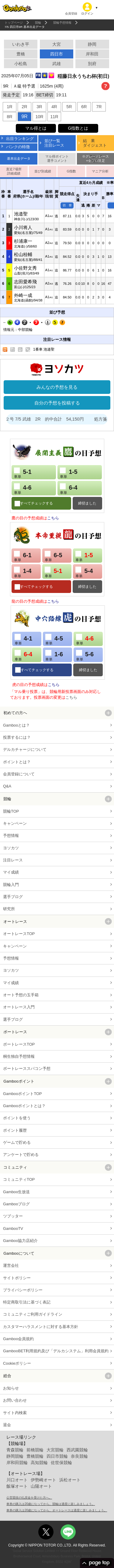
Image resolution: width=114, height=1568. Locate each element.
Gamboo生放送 (16, 1192)
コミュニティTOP (19, 1179)
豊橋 (20, 54)
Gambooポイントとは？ (24, 1106)
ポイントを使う (17, 1118)
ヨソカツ (11, 848)
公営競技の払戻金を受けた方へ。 (29, 1497)
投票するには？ (17, 737)
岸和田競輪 (17, 1462)
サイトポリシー (17, 1278)
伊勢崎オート (43, 1479)
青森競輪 (14, 1449)
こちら (53, 518)
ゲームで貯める (17, 1142)
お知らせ (11, 1388)
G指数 (71, 171)
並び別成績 (42, 171)
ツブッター (13, 1216)
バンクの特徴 (18, 147)
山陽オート (41, 1486)
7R (99, 106)
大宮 (56, 44)
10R (39, 116)
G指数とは (78, 128)
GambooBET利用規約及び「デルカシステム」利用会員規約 (56, 1351)
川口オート (17, 1479)
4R (54, 106)
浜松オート (70, 1479)
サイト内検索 (15, 1412)
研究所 (9, 909)
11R (54, 116)
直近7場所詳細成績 (13, 171)
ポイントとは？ (17, 762)
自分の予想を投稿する (57, 402)
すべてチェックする (36, 503)
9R (24, 116)
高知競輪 (39, 1462)
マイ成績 (11, 872)
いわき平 (20, 44)
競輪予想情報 (62, 22)
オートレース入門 (19, 1007)
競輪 (38, 22)
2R (24, 106)
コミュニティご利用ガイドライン (32, 1314)
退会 (7, 1425)
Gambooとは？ (16, 725)
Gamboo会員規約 (18, 1339)
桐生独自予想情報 (19, 1056)
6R (84, 106)
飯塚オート (17, 1486)
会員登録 (71, 13)
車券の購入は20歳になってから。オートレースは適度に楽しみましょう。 (56, 1510)
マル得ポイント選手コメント (57, 158)
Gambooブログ (16, 1204)
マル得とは (36, 128)
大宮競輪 (55, 1449)
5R (69, 106)
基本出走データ (18, 158)
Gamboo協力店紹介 (20, 1240)
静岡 (92, 44)
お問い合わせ (15, 1400)
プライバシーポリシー (23, 1290)
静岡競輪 (14, 1456)
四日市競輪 (57, 1456)
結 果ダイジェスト (95, 143)
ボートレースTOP (19, 1044)
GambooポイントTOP (22, 1093)
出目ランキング (20, 138)
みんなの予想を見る (57, 387)
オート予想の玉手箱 (21, 995)
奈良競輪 (79, 1456)
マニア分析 (100, 171)
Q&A (7, 786)
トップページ (14, 22)
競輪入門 (11, 884)
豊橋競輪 (34, 1456)
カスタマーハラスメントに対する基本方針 (40, 1326)
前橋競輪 (34, 1449)
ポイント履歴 (15, 1130)
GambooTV (13, 1228)
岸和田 (92, 54)
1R (9, 106)
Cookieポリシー (17, 1363)
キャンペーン (15, 823)
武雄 (56, 63)
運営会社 (11, 1265)
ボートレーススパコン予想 (26, 1068)
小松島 (20, 63)
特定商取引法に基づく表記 (26, 1302)
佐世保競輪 (61, 1462)
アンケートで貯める (21, 1154)
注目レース (13, 860)
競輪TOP (11, 811)
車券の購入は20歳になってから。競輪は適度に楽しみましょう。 (50, 1504)
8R (9, 116)
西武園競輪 (77, 1449)
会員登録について (19, 774)
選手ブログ (13, 896)
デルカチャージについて (25, 749)
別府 (92, 63)
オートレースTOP (19, 933)
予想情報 (11, 835)
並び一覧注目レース (54, 143)
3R (39, 106)
